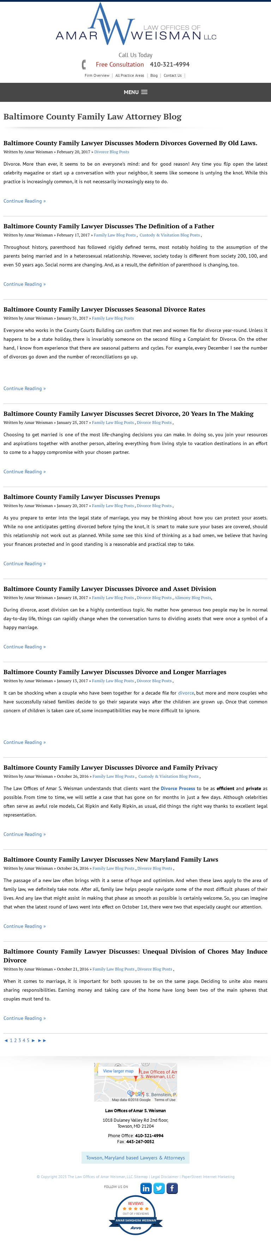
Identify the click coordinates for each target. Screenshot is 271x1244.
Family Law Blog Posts (115, 235)
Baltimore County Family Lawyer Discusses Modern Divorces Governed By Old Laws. (131, 142)
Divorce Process (178, 788)
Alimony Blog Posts (192, 597)
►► (42, 1040)
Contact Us (173, 76)
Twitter (159, 1188)
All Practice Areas (129, 76)
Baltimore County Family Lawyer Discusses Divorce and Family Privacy (111, 767)
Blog (154, 76)
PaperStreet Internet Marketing (208, 1176)
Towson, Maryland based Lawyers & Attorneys (135, 1157)
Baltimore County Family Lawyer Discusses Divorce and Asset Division (110, 588)
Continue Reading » (25, 201)
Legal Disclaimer (165, 1176)
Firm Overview (97, 76)
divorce (186, 693)
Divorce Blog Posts (111, 151)
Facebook (172, 1188)
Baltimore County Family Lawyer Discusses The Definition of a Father (109, 226)
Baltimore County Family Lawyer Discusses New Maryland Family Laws (111, 859)
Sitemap (141, 1176)
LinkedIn (146, 1188)
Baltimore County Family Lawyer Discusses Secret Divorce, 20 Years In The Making (128, 413)
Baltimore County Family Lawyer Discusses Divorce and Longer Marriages (115, 671)
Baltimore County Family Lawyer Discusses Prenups (82, 496)
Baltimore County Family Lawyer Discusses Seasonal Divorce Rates (104, 309)
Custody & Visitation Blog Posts (170, 235)
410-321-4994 (169, 64)
